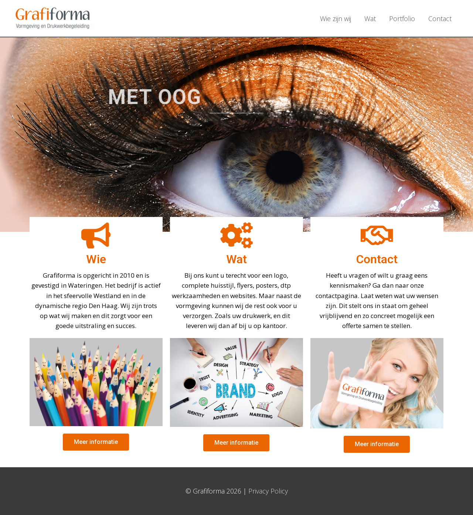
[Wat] (236, 235)
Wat (370, 18)
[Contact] (377, 235)
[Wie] (96, 235)
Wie (96, 259)
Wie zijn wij (335, 18)
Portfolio (402, 18)
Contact (440, 18)
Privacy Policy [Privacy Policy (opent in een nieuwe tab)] (268, 490)
